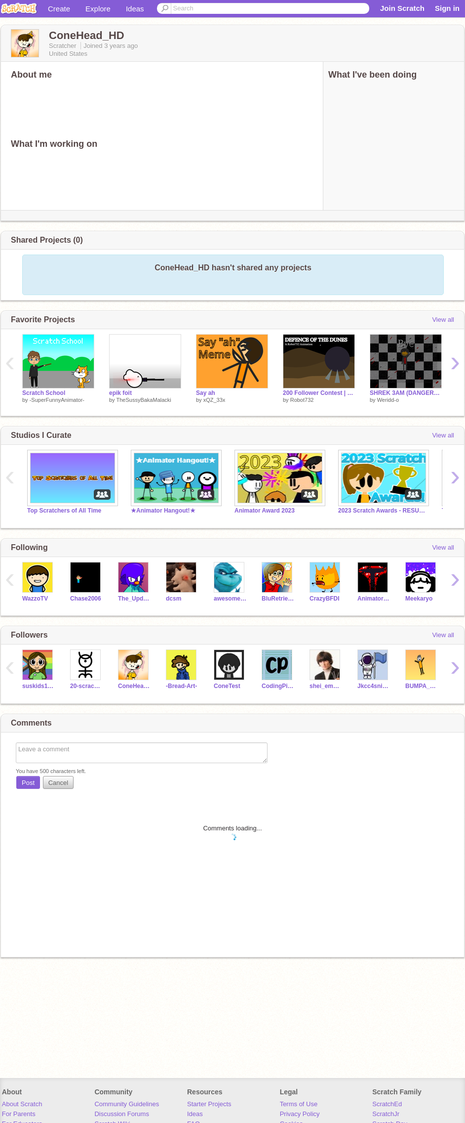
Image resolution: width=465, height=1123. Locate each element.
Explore (98, 8)
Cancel (58, 782)
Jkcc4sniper (373, 686)
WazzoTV (35, 598)
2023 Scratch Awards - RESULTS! (382, 510)
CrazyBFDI (325, 598)
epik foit (120, 392)
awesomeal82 (230, 598)
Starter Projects (209, 1104)
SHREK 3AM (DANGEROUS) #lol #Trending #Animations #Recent (406, 392)
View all (443, 319)
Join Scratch (402, 8)
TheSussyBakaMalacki (143, 400)
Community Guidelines (126, 1104)
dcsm (173, 598)
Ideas (135, 8)
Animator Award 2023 (264, 510)
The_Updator (134, 598)
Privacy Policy (300, 1114)
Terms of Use (299, 1104)
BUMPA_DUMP (421, 686)
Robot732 (302, 400)
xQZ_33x (214, 400)
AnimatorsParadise (373, 598)
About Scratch (22, 1104)
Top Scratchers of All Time (64, 510)
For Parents (19, 1114)
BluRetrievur (278, 598)
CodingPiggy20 (278, 686)
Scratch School (43, 392)
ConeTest (227, 686)
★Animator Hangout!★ (163, 510)
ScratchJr (385, 1114)
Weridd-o (388, 400)
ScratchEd (387, 1104)
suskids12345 (38, 686)
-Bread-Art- (181, 686)
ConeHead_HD (134, 686)
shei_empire (326, 686)
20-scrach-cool (86, 686)
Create (59, 8)
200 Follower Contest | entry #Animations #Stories (319, 392)
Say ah (205, 392)
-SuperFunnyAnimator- (57, 400)
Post (28, 782)
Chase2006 (85, 598)
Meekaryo (418, 598)
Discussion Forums (121, 1114)
